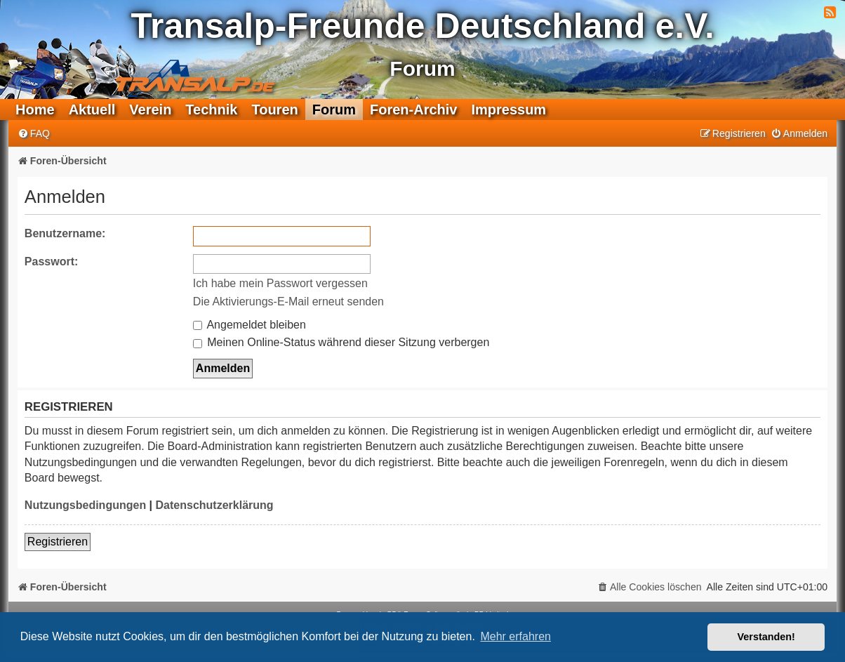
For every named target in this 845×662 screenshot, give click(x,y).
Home (35, 109)
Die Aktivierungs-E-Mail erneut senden (288, 301)
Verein (150, 109)
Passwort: (51, 261)
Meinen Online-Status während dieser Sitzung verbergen (341, 342)
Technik (211, 109)
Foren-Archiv (413, 109)
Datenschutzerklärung (215, 505)
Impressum (508, 109)
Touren (274, 109)
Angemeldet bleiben (249, 325)
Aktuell (92, 109)
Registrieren (57, 542)
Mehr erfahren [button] (515, 636)
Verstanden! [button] (766, 636)
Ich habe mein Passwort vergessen (280, 283)
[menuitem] (34, 134)
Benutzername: (65, 233)
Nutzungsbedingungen (85, 505)
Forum (334, 109)
